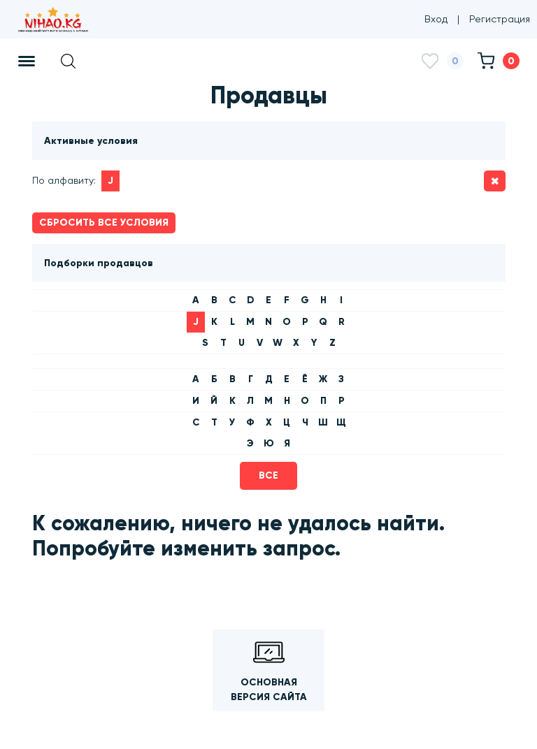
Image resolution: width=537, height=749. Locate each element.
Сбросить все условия (104, 222)
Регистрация (499, 18)
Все (268, 475)
